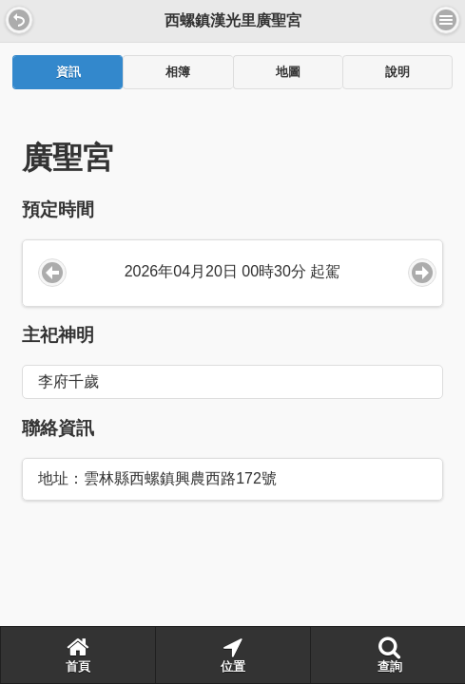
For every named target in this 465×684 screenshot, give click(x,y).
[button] (19, 20)
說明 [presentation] (397, 72)
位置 (233, 655)
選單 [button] (446, 20)
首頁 (78, 655)
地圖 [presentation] (288, 72)
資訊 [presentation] (68, 72)
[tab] (67, 72)
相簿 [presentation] (177, 72)
